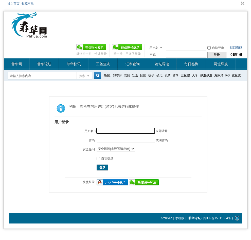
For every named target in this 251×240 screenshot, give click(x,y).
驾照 (127, 75)
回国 (143, 75)
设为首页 (13, 3)
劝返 (135, 75)
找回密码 (236, 48)
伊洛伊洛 (206, 75)
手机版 (179, 218)
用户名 (153, 48)
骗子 (151, 75)
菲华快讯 (74, 64)
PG (227, 75)
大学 (195, 75)
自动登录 (215, 48)
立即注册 (236, 55)
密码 (153, 55)
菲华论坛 (44, 64)
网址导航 (221, 64)
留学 (176, 75)
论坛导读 (162, 64)
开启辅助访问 (238, 3)
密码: (92, 140)
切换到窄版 (242, 3)
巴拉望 (185, 75)
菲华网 (16, 64)
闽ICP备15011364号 (217, 218)
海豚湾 (218, 75)
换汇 (159, 75)
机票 (168, 75)
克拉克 (236, 75)
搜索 (82, 76)
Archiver (166, 218)
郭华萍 (117, 75)
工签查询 (103, 64)
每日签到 (191, 64)
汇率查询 (133, 64)
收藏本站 (28, 3)
